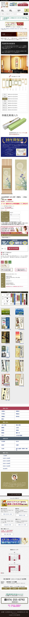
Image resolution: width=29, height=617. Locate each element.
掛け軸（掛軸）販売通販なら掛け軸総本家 (7, 28)
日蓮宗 (17, 445)
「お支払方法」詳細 (7, 524)
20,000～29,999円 (6, 460)
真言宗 (2, 445)
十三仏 (19, 366)
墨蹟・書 (17, 432)
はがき (14, 588)
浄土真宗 (3, 441)
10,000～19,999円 (6, 458)
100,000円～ (5, 468)
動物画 (2, 432)
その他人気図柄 (19, 435)
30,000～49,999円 (6, 463)
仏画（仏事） (4, 425)
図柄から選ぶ (5, 422)
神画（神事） (18, 425)
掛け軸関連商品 (19, 323)
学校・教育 (5, 394)
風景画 (2, 430)
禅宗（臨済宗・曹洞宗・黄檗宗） (21, 449)
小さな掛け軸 (19, 380)
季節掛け (17, 413)
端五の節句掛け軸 (6, 323)
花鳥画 (17, 430)
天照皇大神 (19, 337)
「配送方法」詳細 (21, 515)
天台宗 (2, 448)
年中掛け (3, 413)
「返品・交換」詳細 (7, 534)
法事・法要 (19, 352)
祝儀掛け (3, 416)
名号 (5, 366)
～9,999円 (5, 455)
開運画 (2, 427)
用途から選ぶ (5, 408)
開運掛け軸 (5, 337)
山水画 (5, 352)
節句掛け (17, 416)
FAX (6, 588)
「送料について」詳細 (22, 524)
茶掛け (2, 419)
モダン (2, 435)
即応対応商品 (19, 312)
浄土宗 (17, 441)
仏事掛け (3, 411)
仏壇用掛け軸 (5, 380)
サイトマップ (14, 613)
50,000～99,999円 (6, 466)
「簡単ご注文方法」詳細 (7, 514)
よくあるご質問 (5, 312)
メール (23, 588)
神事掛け (17, 411)
